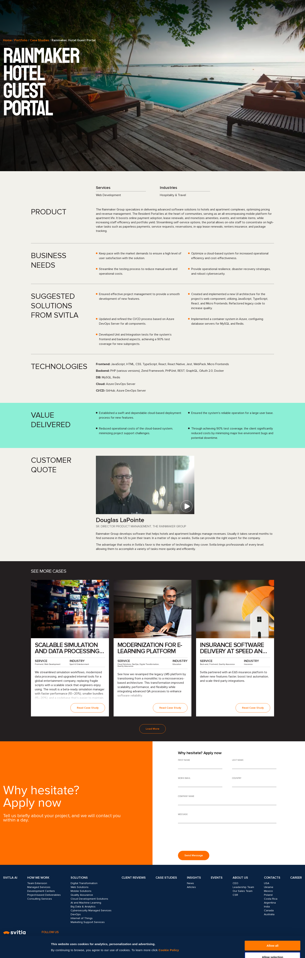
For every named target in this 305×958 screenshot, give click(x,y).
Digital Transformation (84, 883)
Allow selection (272, 937)
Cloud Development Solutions (89, 898)
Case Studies (39, 40)
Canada (269, 910)
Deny (272, 948)
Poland (268, 895)
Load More (152, 728)
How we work (38, 878)
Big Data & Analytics (83, 906)
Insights (194, 878)
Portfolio (20, 40)
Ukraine (268, 887)
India (267, 906)
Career (296, 878)
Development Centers (41, 891)
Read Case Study (88, 707)
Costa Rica (270, 898)
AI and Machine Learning (86, 902)
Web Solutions (80, 887)
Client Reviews (134, 878)
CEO (235, 883)
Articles (191, 887)
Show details (210, 942)
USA (266, 883)
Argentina (270, 902)
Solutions (79, 878)
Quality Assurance (82, 895)
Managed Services (38, 887)
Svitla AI (10, 878)
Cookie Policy (169, 930)
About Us (240, 878)
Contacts (272, 878)
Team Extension (37, 883)
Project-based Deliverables (44, 895)
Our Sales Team (242, 891)
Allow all (273, 925)
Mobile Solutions (81, 891)
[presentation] (207, 838)
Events (217, 878)
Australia (269, 914)
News (190, 883)
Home (7, 40)
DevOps (76, 914)
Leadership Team (243, 887)
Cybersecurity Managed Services (91, 910)
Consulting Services (39, 898)
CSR (235, 895)
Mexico (268, 891)
